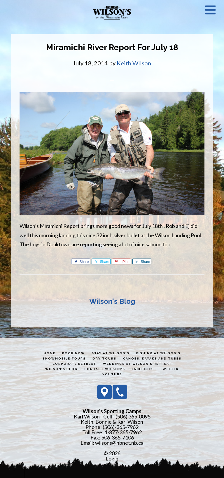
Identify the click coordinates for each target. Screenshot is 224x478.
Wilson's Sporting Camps (112, 12)
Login (112, 458)
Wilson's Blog (112, 301)
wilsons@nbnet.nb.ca (119, 442)
